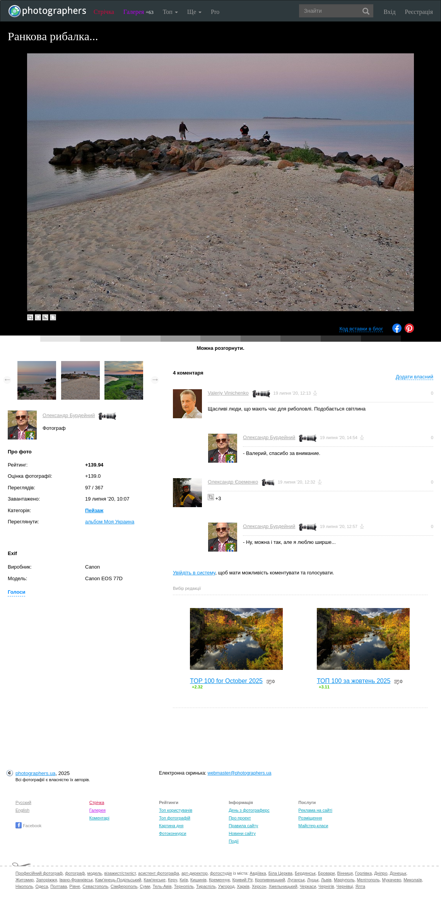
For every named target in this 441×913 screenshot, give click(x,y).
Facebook (28, 825)
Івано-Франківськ (76, 879)
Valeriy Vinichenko (228, 393)
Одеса (42, 886)
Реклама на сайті (315, 810)
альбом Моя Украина (109, 522)
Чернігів (326, 886)
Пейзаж (94, 510)
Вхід (390, 12)
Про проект (240, 818)
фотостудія (221, 873)
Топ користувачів (175, 810)
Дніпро (380, 873)
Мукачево (391, 879)
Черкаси (308, 886)
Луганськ (296, 879)
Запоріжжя (46, 879)
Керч (172, 879)
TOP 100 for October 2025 (226, 681)
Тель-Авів (161, 886)
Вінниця (345, 873)
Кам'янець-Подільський (118, 879)
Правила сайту (243, 825)
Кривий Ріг (242, 879)
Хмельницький (283, 886)
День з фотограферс (249, 810)
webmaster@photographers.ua (240, 773)
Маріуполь (344, 879)
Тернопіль (184, 886)
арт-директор (194, 873)
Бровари (326, 873)
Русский (23, 802)
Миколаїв (412, 879)
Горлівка (363, 873)
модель (94, 873)
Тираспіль (206, 886)
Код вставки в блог (361, 329)
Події (234, 841)
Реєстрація (419, 12)
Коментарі (99, 818)
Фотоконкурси (172, 833)
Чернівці (345, 886)
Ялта (360, 886)
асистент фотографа (158, 873)
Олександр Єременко (233, 482)
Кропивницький (270, 879)
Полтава (58, 886)
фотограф (75, 873)
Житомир (24, 879)
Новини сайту (242, 833)
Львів (326, 879)
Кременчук (219, 879)
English (22, 810)
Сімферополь (124, 886)
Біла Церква (280, 873)
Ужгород (226, 886)
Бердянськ (305, 873)
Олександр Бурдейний (69, 415)
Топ (170, 12)
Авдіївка (258, 873)
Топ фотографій (174, 818)
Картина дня (171, 825)
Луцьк (313, 879)
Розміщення (310, 818)
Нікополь (24, 886)
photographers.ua (35, 773)
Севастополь (95, 886)
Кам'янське (155, 879)
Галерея (138, 12)
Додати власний (414, 377)
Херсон (259, 886)
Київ (183, 879)
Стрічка (104, 12)
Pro (215, 12)
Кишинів (198, 879)
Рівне (74, 886)
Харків (243, 886)
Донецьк (398, 873)
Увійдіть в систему (194, 573)
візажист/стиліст (119, 873)
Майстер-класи (313, 825)
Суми (145, 886)
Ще (194, 12)
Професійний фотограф (39, 873)
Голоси (16, 592)
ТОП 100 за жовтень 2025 (353, 681)
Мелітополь (368, 879)
